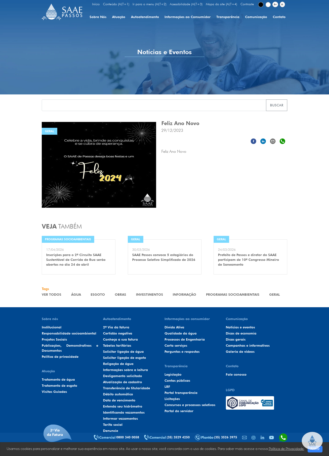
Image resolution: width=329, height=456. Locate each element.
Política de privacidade (60, 357)
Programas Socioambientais (232, 295)
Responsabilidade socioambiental (69, 333)
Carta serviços (175, 346)
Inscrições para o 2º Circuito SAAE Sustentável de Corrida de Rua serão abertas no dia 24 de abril (76, 260)
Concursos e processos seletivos (189, 405)
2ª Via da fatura (116, 327)
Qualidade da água (180, 333)
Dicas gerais (235, 339)
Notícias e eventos (240, 327)
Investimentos (149, 295)
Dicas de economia (241, 333)
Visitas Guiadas (54, 392)
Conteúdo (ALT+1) (116, 4)
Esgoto (98, 295)
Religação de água (118, 364)
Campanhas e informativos (248, 346)
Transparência (227, 17)
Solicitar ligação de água (123, 352)
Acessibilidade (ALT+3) (186, 4)
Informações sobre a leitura (125, 370)
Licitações (172, 399)
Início (96, 4)
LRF (167, 387)
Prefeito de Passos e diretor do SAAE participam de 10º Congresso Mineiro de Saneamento (248, 260)
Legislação (172, 374)
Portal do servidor (178, 411)
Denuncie (110, 431)
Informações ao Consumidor (187, 17)
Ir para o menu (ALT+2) (149, 4)
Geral (274, 295)
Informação (184, 295)
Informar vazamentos (120, 419)
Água (76, 295)
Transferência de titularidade (126, 388)
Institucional (51, 327)
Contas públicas (177, 381)
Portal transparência (180, 393)
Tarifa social (113, 425)
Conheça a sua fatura (120, 339)
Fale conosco (236, 374)
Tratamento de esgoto (59, 386)
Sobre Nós (98, 17)
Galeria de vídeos (240, 352)
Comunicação (256, 17)
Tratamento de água (58, 380)
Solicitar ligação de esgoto (124, 358)
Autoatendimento (145, 17)
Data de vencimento (119, 400)
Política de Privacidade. (286, 449)
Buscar (276, 105)
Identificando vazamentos (124, 412)
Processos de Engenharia (184, 339)
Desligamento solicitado (122, 376)
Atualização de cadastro (122, 382)
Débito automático (118, 394)
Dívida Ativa (174, 327)
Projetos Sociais (54, 339)
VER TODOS (51, 295)
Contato (279, 17)
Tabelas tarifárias (117, 346)
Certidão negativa (117, 333)
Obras (120, 295)
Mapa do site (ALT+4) (221, 4)
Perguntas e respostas (182, 352)
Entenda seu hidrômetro (122, 406)
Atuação (118, 17)
